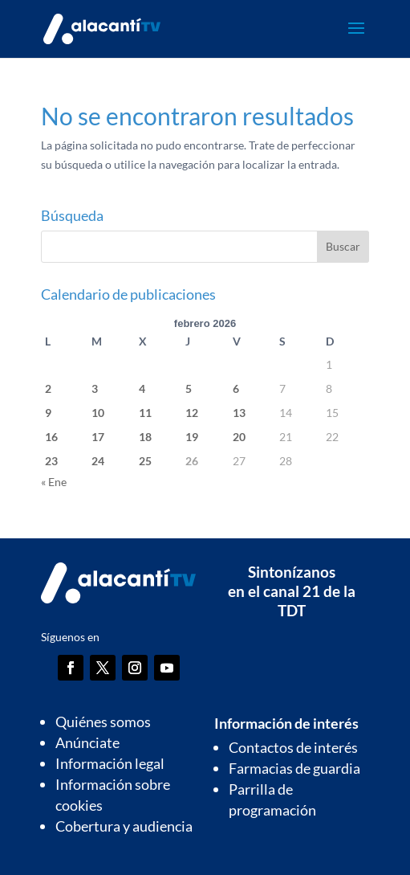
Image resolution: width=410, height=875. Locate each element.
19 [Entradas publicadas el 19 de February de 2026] (191, 437)
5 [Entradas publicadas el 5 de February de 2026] (188, 388)
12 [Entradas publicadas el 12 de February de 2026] (191, 412)
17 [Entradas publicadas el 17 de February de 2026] (97, 437)
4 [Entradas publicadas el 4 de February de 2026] (142, 388)
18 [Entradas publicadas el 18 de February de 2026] (145, 437)
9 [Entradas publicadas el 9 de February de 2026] (48, 412)
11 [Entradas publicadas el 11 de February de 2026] (145, 412)
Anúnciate (87, 742)
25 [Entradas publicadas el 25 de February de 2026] (145, 461)
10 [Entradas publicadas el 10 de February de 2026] (97, 412)
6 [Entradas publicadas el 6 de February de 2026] (236, 388)
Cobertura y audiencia (124, 826)
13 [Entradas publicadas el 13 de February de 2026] (239, 412)
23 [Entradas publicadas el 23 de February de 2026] (51, 461)
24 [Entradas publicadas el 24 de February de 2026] (97, 461)
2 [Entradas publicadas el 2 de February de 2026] (48, 388)
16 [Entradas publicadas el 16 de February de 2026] (51, 437)
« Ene (54, 482)
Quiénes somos (103, 721)
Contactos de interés (293, 747)
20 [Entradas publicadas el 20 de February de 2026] (239, 437)
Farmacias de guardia (294, 768)
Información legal (109, 763)
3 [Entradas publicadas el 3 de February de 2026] (94, 388)
